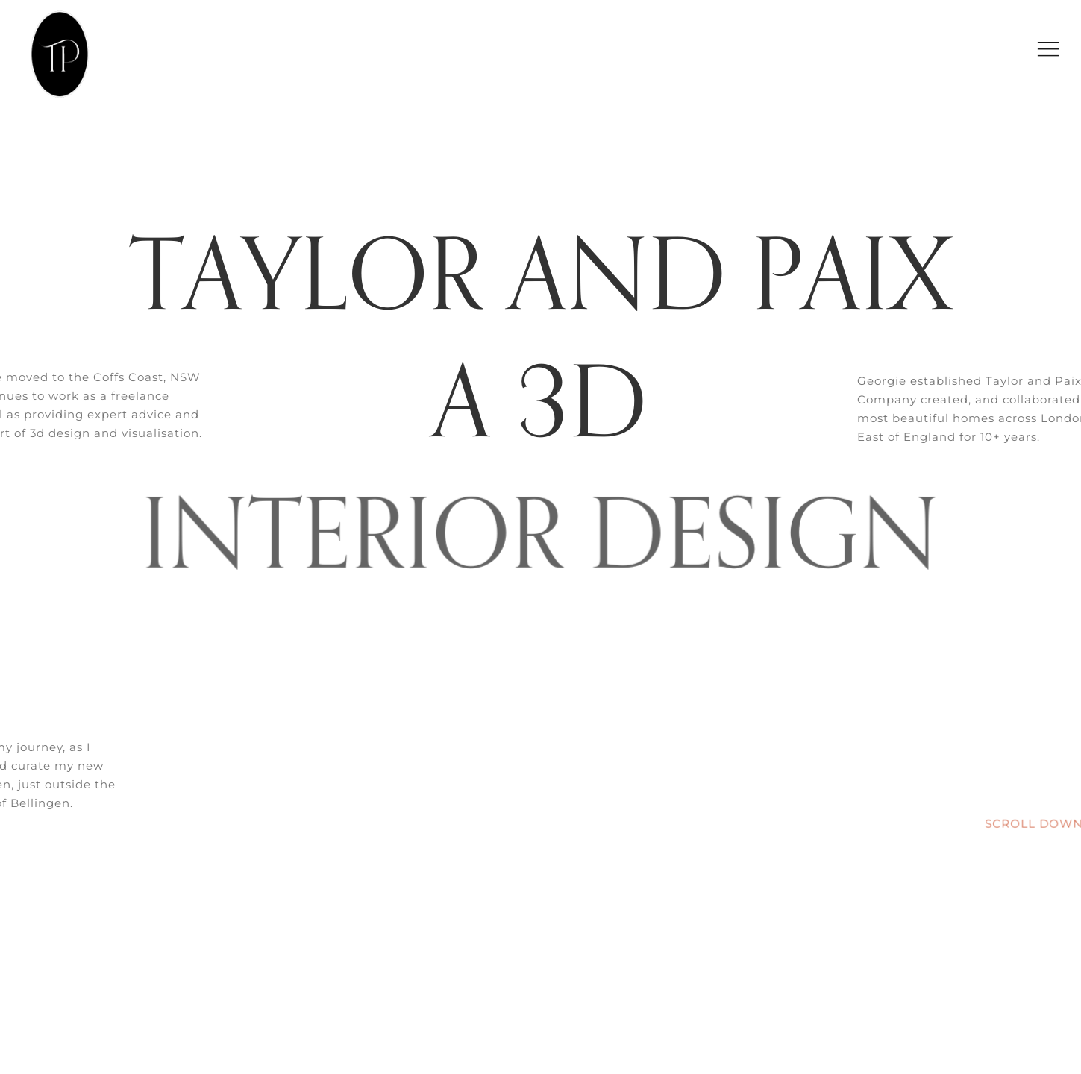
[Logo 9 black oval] (61, 13)
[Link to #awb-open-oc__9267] (1048, 48)
